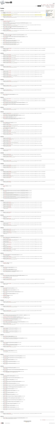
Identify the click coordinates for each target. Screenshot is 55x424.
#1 (11, 320)
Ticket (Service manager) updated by (9, 267)
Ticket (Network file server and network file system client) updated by (13, 399)
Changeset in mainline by (22, 16)
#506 (10, 27)
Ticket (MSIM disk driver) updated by (9, 128)
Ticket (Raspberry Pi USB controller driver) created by (11, 344)
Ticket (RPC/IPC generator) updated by (10, 388)
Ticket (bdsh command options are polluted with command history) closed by (14, 26)
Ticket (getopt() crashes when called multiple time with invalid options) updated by (15, 36)
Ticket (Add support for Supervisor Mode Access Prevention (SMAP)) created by (15, 275)
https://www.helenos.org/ (52, 423)
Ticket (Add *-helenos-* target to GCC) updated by (11, 403)
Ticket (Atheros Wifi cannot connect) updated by (11, 40)
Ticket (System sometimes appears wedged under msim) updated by (13, 118)
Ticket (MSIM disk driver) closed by (9, 122)
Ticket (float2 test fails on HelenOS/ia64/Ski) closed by (11, 237)
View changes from (50, 10)
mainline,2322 (8, 123)
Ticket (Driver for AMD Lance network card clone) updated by (12, 401)
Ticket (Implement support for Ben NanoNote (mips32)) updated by (13, 381)
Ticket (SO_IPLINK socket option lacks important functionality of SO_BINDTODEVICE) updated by (17, 190)
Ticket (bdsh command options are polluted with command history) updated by (14, 34)
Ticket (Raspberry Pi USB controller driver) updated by (11, 331)
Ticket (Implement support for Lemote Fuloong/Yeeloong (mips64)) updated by (15, 369)
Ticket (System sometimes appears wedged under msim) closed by (13, 115)
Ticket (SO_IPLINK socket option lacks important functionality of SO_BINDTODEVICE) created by (17, 197)
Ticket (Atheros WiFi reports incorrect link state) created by (12, 42)
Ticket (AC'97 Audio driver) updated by (9, 359)
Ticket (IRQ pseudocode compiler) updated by (10, 390)
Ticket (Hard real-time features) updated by (10, 293)
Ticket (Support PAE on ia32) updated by (10, 379)
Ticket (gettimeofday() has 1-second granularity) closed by (12, 254)
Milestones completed (49, 13)
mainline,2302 (7, 255)
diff (8, 263)
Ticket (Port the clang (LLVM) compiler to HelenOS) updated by (12, 291)
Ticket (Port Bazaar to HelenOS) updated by (10, 405)
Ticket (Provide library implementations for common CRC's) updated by (14, 357)
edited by (7, 277)
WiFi (10, 75)
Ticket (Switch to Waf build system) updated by (11, 361)
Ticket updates (48, 14)
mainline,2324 (7, 29)
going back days (49, 11)
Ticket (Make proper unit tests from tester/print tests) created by (13, 371)
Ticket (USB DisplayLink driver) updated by (10, 394)
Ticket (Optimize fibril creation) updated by (10, 94)
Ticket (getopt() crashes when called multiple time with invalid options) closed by (15, 28)
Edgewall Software (8, 423)
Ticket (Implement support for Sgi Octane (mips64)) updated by (12, 377)
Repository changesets (49, 15)
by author (50, 12)
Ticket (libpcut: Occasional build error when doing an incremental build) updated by (15, 321)
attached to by (8, 38)
